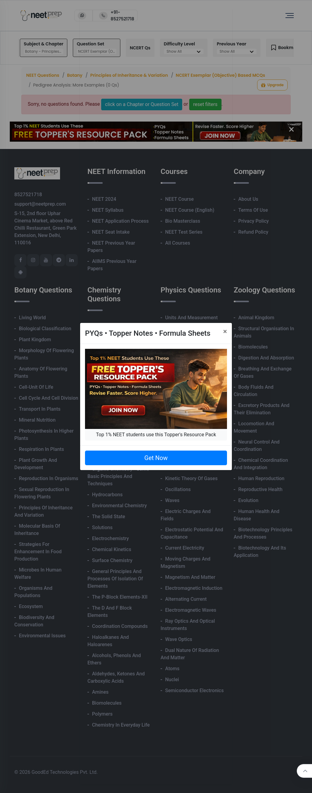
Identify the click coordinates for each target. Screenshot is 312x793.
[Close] (225, 331)
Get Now (156, 458)
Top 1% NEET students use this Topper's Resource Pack (156, 434)
